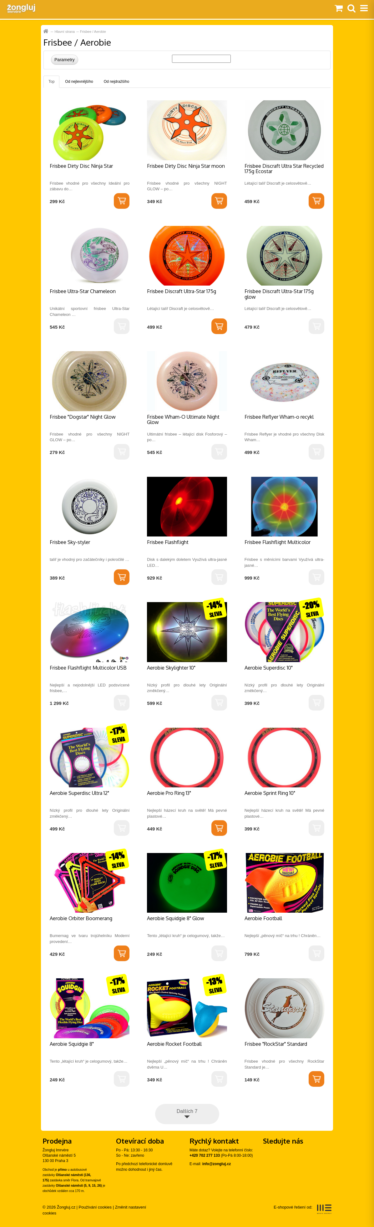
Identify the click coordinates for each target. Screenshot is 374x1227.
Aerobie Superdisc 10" (269, 668)
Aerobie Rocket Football (174, 1044)
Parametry (64, 59)
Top (51, 81)
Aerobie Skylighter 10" (171, 668)
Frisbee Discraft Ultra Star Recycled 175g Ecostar (284, 169)
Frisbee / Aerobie (93, 31)
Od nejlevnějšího (79, 81)
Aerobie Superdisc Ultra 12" (79, 793)
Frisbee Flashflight (168, 542)
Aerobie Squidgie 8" (72, 1044)
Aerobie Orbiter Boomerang (81, 918)
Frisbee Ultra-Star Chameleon (83, 291)
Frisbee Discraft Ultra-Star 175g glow (279, 294)
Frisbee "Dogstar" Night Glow (83, 417)
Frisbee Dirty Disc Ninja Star (81, 166)
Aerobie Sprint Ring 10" (270, 793)
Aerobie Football (263, 918)
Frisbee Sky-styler (70, 542)
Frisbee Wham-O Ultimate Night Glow (183, 420)
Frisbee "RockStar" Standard (276, 1044)
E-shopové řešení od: (302, 1209)
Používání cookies (95, 1207)
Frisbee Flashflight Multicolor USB (88, 668)
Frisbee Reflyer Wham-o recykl (279, 417)
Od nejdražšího (116, 81)
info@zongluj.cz (216, 1164)
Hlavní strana (46, 31)
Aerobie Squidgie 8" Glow (175, 918)
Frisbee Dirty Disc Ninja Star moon (186, 166)
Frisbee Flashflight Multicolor (278, 542)
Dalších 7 (187, 1111)
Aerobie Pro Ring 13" (169, 793)
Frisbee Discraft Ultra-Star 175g (181, 291)
